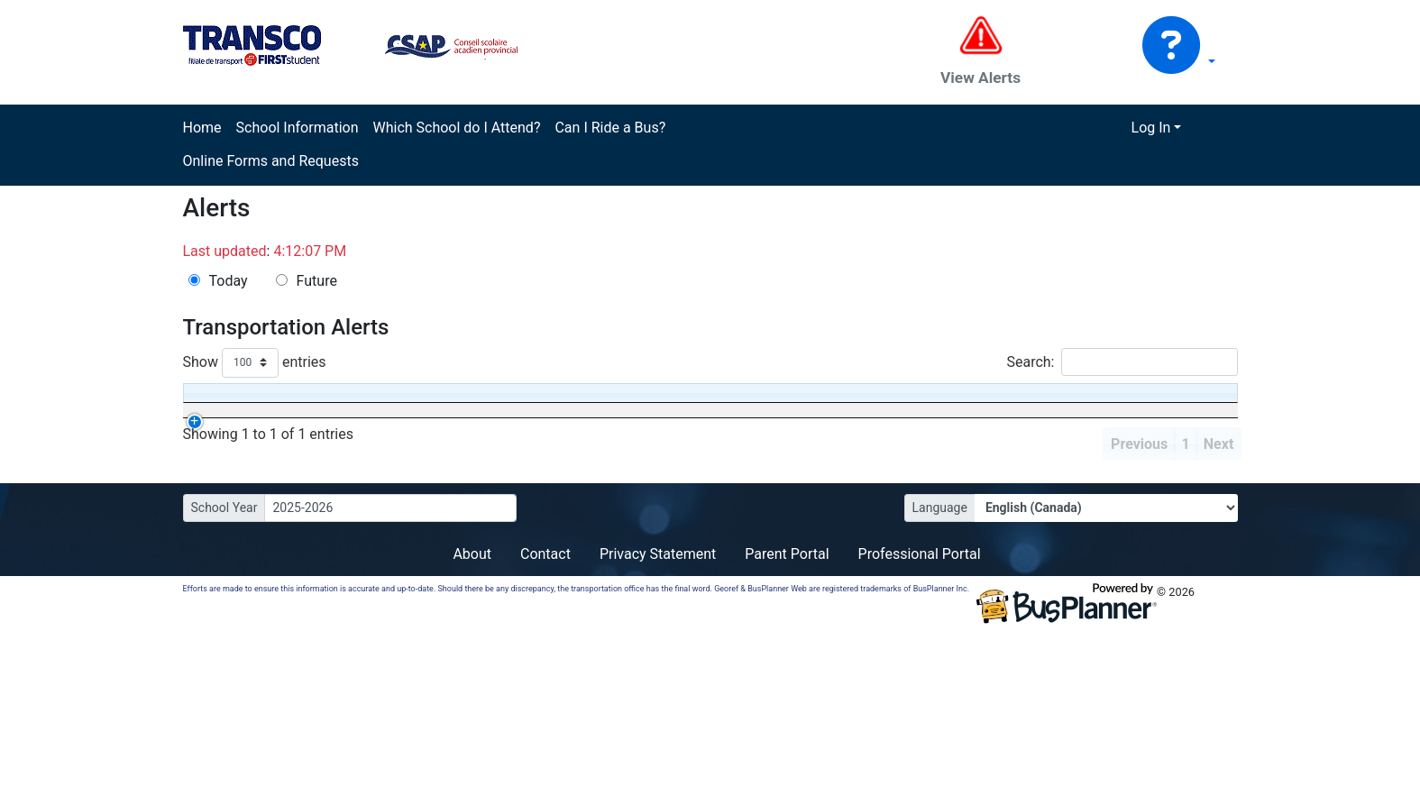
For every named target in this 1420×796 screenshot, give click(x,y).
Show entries (254, 363)
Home (202, 127)
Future (317, 280)
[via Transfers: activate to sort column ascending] (803, 414)
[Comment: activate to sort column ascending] (1049, 414)
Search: (1121, 362)
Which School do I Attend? (456, 127)
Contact (545, 705)
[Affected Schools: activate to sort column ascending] (679, 414)
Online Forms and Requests (271, 160)
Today (228, 280)
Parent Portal (787, 705)
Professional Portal (919, 705)
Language (939, 659)
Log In (1151, 127)
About (472, 705)
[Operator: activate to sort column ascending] (437, 414)
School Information (297, 127)
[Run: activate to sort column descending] (336, 414)
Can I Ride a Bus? (609, 127)
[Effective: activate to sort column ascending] (236, 414)
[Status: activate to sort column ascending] (552, 414)
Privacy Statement (658, 705)
